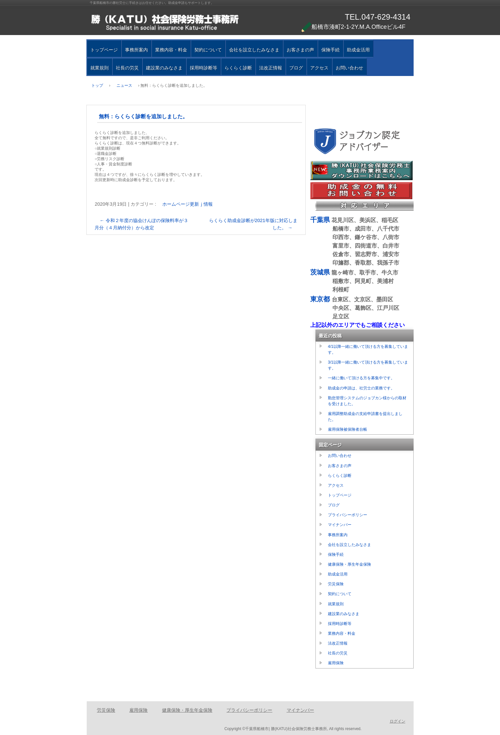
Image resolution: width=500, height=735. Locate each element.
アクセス (319, 67)
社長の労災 (127, 67)
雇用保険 (336, 663)
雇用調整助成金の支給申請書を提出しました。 (365, 416)
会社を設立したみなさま (254, 49)
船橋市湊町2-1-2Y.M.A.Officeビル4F (353, 27)
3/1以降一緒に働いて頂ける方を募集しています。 (368, 365)
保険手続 (330, 49)
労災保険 (336, 584)
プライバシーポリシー (347, 515)
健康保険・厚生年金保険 (349, 564)
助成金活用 (358, 49)
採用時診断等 (203, 67)
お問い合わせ (349, 67)
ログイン (397, 721)
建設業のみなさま (164, 67)
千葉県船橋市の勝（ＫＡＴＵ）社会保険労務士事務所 (165, 23)
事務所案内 (136, 49)
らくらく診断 (238, 67)
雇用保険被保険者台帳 (347, 429)
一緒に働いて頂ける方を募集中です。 (361, 378)
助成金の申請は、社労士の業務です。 (361, 388)
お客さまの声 (300, 49)
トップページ (104, 49)
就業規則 (99, 67)
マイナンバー (339, 524)
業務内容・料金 (171, 49)
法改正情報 (270, 67)
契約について (208, 49)
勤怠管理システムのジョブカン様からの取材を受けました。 (367, 401)
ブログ (296, 67)
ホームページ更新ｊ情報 (187, 204)
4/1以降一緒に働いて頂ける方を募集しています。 (368, 349)
